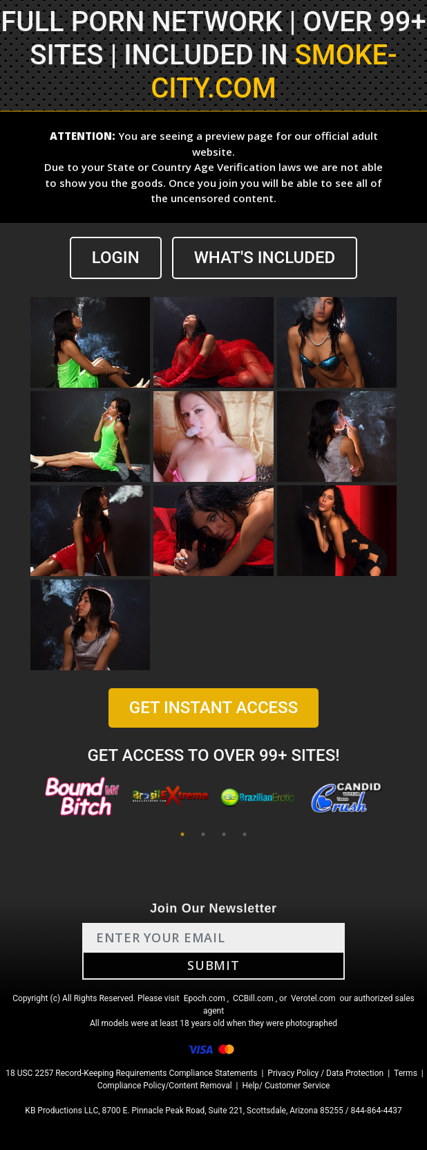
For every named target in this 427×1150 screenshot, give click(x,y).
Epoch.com (204, 998)
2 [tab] (203, 834)
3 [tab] (224, 834)
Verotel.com (313, 998)
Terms (405, 1073)
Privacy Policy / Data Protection (325, 1073)
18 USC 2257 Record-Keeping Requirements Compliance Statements (131, 1073)
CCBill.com (253, 998)
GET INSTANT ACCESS (213, 707)
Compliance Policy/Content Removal (164, 1085)
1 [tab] (182, 834)
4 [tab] (245, 834)
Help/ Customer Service (286, 1085)
